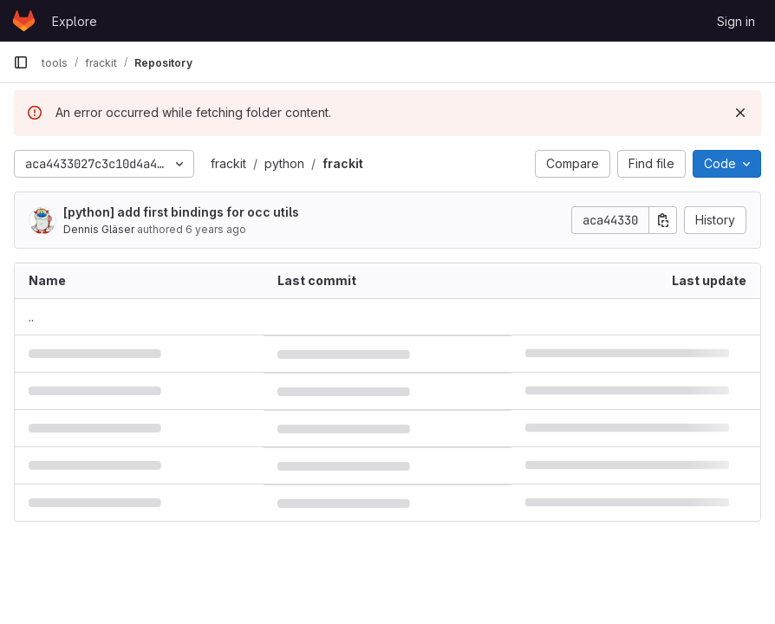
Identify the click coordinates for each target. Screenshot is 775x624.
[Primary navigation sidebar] (21, 62)
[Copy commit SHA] (663, 220)
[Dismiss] (740, 112)
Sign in (736, 21)
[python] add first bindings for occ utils (181, 212)
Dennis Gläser (98, 229)
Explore (74, 21)
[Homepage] (24, 21)
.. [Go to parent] (31, 316)
